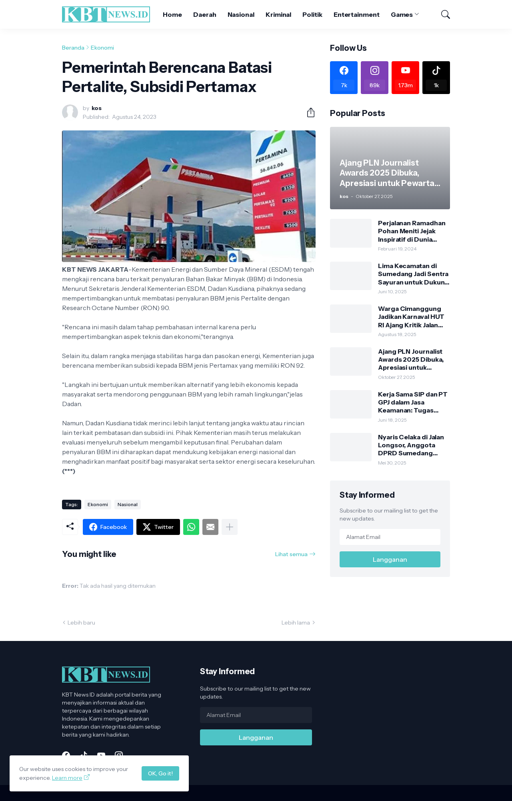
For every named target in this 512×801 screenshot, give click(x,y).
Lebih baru (81, 622)
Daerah (204, 14)
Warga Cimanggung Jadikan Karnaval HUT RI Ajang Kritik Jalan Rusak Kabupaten (411, 316)
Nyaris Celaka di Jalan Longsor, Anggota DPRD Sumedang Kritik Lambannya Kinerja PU (411, 445)
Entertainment (357, 14)
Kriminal (278, 14)
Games (402, 14)
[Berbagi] (308, 112)
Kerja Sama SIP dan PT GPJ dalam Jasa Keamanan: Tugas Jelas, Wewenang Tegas (413, 402)
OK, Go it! (160, 773)
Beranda (73, 47)
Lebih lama (296, 622)
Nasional (241, 14)
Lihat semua (291, 554)
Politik (312, 14)
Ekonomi (102, 47)
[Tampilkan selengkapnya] (230, 527)
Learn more (67, 777)
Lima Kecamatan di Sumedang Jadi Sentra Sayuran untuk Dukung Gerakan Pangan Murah (413, 274)
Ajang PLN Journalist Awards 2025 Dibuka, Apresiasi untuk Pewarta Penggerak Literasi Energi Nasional (410, 359)
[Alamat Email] (390, 537)
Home (172, 14)
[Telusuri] (442, 14)
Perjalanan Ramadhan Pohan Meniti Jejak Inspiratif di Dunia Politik (411, 231)
